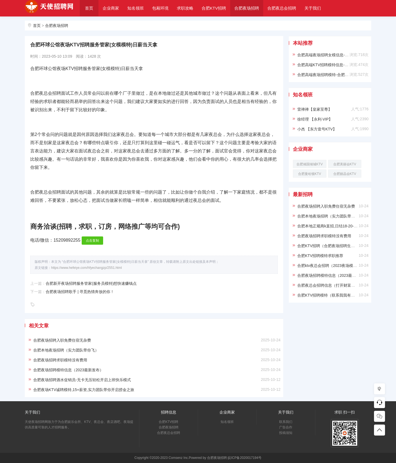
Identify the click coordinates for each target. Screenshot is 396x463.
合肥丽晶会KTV (344, 174)
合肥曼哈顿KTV (309, 174)
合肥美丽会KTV (344, 164)
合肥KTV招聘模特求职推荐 (320, 255)
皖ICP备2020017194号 (245, 458)
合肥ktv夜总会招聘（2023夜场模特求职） (333, 265)
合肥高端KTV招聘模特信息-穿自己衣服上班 (334, 65)
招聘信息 (168, 412)
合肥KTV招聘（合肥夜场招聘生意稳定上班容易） (339, 246)
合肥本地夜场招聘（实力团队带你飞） (66, 350)
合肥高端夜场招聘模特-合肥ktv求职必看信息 (335, 74)
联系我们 (285, 422)
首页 (89, 8)
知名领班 (135, 8)
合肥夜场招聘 (246, 8)
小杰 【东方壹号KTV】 (317, 129)
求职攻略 (185, 8)
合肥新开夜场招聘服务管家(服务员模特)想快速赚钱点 (91, 283)
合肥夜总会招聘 (281, 8)
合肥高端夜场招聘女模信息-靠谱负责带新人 (334, 55)
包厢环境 (160, 8)
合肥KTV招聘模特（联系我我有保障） (329, 295)
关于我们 (312, 8)
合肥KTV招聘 (214, 8)
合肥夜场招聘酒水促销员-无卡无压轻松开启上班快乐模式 (82, 380)
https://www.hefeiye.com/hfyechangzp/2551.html (86, 268)
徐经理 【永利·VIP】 (314, 119)
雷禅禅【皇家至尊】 (314, 109)
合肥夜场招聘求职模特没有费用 (60, 360)
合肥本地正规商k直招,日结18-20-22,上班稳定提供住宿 (343, 226)
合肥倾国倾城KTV (309, 164)
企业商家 (111, 8)
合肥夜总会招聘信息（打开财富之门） (330, 285)
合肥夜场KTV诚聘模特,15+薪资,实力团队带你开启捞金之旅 (83, 389)
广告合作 (285, 427)
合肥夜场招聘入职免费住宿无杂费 (62, 340)
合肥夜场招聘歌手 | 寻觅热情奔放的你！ (80, 291)
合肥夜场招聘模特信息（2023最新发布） (68, 370)
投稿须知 (285, 433)
